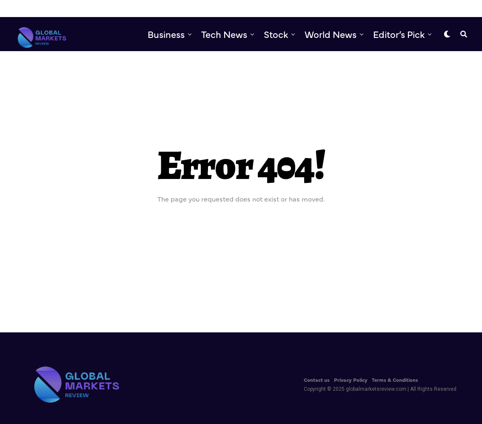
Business (166, 33)
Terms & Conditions (395, 379)
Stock (276, 33)
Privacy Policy (351, 379)
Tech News (224, 33)
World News (331, 33)
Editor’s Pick (399, 33)
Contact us (317, 379)
